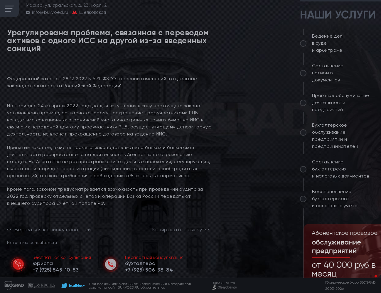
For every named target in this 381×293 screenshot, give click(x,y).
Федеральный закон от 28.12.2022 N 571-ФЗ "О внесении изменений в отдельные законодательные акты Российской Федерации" (102, 82)
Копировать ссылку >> (180, 229)
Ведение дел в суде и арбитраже (327, 43)
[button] (371, 276)
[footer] (72, 285)
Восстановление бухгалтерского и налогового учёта (335, 198)
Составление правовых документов (328, 73)
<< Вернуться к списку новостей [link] (49, 229)
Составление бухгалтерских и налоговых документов (340, 169)
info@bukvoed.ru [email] (50, 12)
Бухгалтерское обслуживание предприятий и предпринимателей (335, 135)
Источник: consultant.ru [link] (32, 242)
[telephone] (56, 270)
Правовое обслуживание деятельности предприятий (340, 102)
